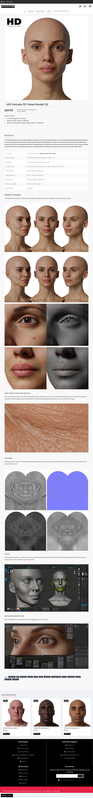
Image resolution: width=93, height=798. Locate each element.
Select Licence (9, 116)
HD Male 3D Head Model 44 (71, 728)
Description (9, 135)
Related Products (9, 695)
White (35, 677)
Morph (64, 677)
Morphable (71, 677)
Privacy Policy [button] (56, 791)
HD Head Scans (40, 11)
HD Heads (31, 11)
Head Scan (12, 677)
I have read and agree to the (69, 780)
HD (18, 677)
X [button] (90, 788)
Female (30, 677)
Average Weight (56, 677)
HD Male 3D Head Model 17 (10, 728)
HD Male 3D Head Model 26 (41, 728)
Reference (15, 679)
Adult (41, 677)
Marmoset (8, 679)
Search (49, 11)
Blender (78, 677)
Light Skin (47, 677)
